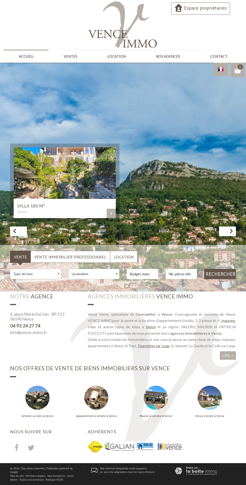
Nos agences (167, 56)
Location (116, 56)
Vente (20, 256)
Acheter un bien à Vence (37, 415)
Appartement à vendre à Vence (96, 415)
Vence (150, 326)
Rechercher (221, 273)
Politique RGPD (54, 479)
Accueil (26, 56)
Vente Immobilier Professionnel (70, 256)
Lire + (227, 355)
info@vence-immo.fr (28, 332)
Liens (70, 475)
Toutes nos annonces (31, 479)
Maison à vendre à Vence (156, 415)
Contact (218, 56)
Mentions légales (36, 475)
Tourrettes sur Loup (153, 345)
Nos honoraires (56, 475)
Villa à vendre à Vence (209, 415)
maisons (228, 320)
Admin (14, 479)
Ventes (70, 56)
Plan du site (17, 475)
